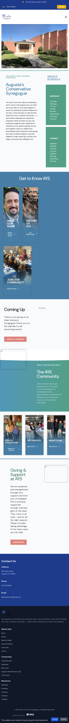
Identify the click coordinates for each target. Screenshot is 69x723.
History (3, 637)
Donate (61, 7)
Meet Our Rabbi (11, 223)
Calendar (4, 699)
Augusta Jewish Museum (11, 671)
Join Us (3, 651)
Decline (63, 719)
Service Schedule (7, 644)
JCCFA (5, 675)
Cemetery (4, 695)
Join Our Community (15, 281)
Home (3, 633)
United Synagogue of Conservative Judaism (41, 715)
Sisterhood (34, 440)
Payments (4, 692)
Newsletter (4, 685)
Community (5, 647)
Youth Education (11, 441)
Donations (4, 688)
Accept (55, 719)
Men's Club (55, 440)
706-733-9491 (10, 7)
